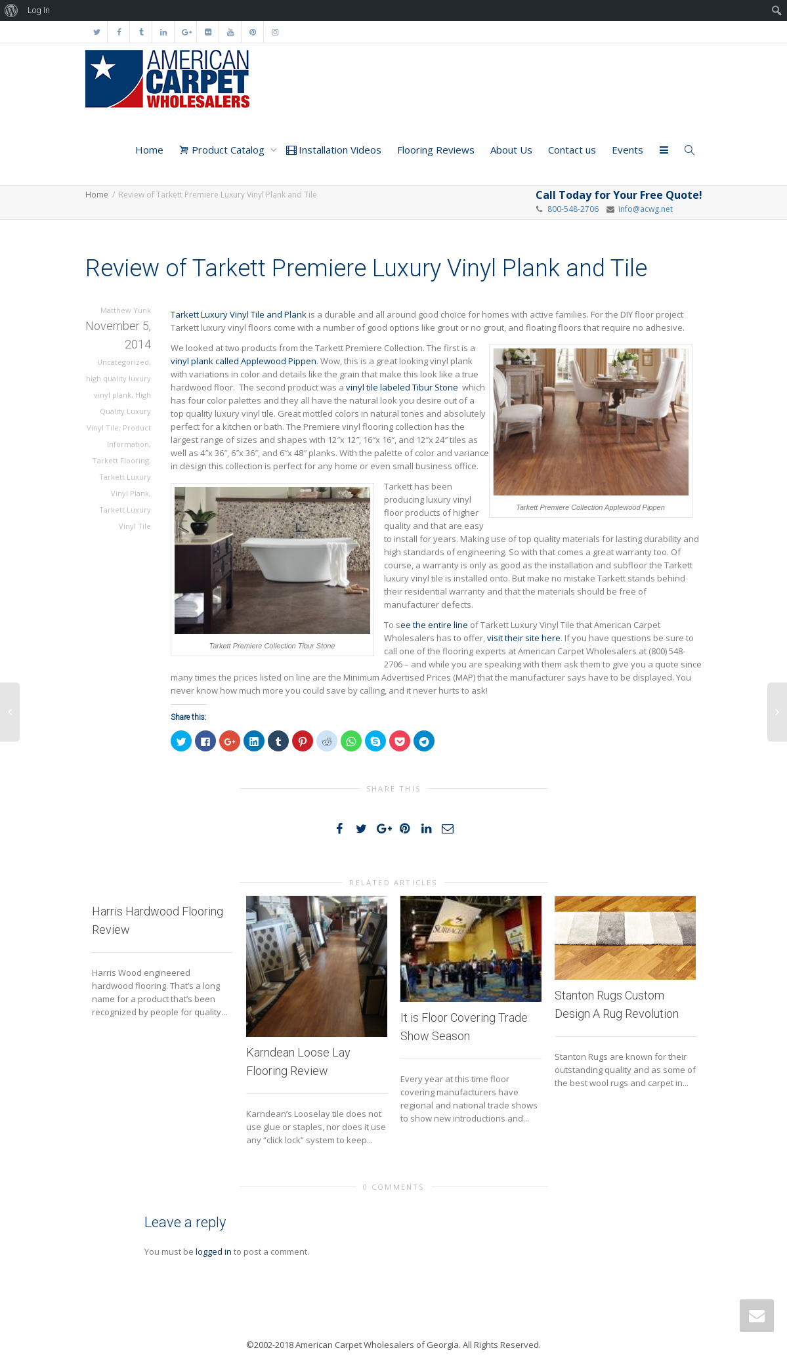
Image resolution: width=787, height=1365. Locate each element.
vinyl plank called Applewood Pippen (243, 361)
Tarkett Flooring (121, 460)
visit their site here (524, 638)
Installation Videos (333, 149)
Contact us (572, 149)
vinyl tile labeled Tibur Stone (402, 387)
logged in (214, 1251)
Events (627, 149)
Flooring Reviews (436, 149)
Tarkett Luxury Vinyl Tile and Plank (239, 314)
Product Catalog (223, 149)
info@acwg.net (643, 209)
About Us (511, 149)
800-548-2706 (573, 209)
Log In (39, 10)
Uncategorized (123, 362)
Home (149, 149)
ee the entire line (434, 625)
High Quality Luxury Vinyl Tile (119, 411)
